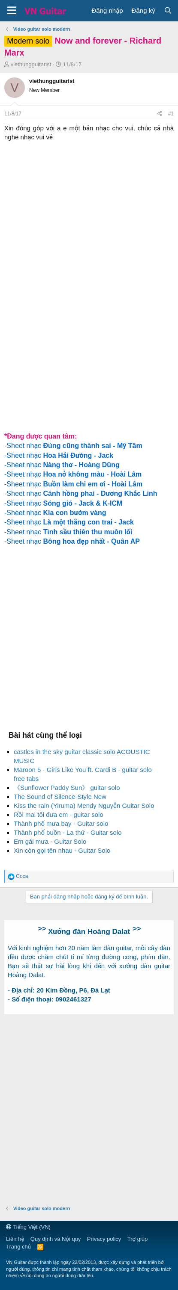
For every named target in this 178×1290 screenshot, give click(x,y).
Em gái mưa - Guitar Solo (50, 841)
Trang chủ (18, 1246)
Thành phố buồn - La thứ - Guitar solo (68, 832)
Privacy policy (104, 1239)
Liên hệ (15, 1239)
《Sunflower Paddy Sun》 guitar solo (67, 787)
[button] (12, 10)
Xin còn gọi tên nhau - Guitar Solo (62, 850)
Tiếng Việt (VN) (28, 1227)
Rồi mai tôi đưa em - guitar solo (58, 814)
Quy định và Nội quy (55, 1239)
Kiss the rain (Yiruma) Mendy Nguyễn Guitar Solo (84, 805)
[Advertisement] (89, 334)
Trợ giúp (137, 1239)
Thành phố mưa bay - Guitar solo (61, 823)
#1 (171, 114)
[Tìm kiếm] (168, 10)
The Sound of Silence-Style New (60, 796)
